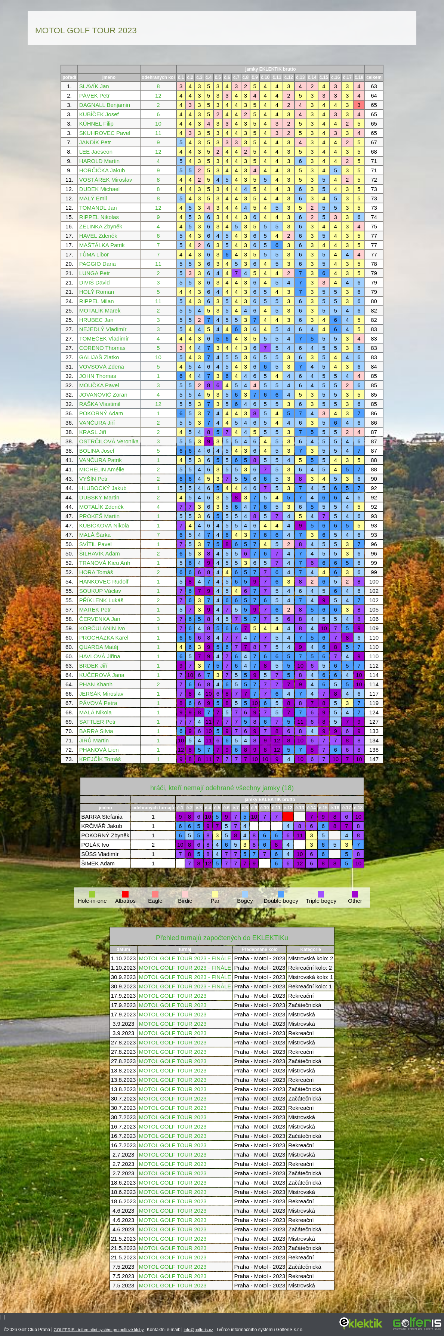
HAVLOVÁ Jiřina (99, 656)
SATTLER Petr (97, 721)
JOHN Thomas (97, 376)
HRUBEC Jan (96, 320)
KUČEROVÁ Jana (101, 675)
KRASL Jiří (93, 432)
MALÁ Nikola (95, 712)
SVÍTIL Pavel (95, 544)
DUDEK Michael (99, 189)
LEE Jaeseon (95, 151)
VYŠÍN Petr (93, 478)
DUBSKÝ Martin (99, 497)
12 (158, 95)
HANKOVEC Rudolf (104, 581)
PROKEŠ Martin (99, 516)
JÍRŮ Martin (94, 740)
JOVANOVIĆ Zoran (103, 394)
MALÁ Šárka (95, 535)
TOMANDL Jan (98, 207)
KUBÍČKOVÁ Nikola (104, 525)
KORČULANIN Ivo (102, 628)
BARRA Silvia (96, 731)
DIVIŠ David (94, 282)
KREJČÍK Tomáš (100, 759)
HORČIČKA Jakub (102, 170)
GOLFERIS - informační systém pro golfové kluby (99, 1329)
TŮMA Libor (94, 254)
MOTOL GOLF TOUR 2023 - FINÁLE (185, 958)
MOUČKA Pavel (99, 385)
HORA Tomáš (96, 572)
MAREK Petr (95, 609)
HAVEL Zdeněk (98, 236)
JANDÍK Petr (95, 142)
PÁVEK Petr (94, 95)
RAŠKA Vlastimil (99, 404)
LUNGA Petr (94, 273)
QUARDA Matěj (98, 647)
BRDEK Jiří (93, 665)
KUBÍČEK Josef (99, 114)
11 (158, 133)
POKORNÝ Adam (101, 413)
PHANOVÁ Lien (99, 750)
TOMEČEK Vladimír (104, 338)
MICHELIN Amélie (101, 469)
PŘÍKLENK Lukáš (101, 600)
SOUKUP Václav (100, 591)
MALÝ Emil (93, 198)
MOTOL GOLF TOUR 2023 (172, 995)
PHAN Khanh (95, 684)
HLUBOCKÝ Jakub (103, 488)
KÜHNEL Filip (96, 123)
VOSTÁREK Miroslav (105, 179)
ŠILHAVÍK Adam (99, 553)
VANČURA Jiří (97, 422)
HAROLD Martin (99, 161)
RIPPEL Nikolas (99, 217)
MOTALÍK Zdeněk (101, 507)
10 (158, 123)
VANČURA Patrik (100, 460)
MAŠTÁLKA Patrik (102, 245)
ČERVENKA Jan (99, 619)
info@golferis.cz (198, 1329)
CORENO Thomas (102, 348)
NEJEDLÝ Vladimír (103, 329)
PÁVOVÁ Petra (98, 703)
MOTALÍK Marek (100, 310)
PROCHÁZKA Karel (104, 637)
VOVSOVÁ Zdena (101, 366)
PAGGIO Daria (97, 264)
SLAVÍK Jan (94, 86)
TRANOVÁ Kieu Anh (104, 563)
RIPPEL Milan (96, 301)
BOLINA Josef (96, 450)
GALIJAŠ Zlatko (99, 357)
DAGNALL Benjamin (104, 105)
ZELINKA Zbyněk (100, 226)
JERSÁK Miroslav (101, 693)
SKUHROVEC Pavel (104, 133)
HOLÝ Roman (96, 292)
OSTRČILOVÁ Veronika (109, 441)
